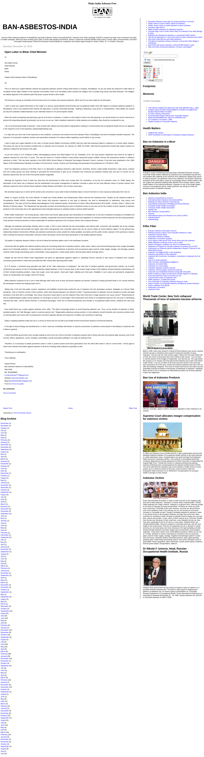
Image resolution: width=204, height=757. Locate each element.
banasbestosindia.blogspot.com (20, 381)
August (3, 452)
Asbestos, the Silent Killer (157, 264)
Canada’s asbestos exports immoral (161, 268)
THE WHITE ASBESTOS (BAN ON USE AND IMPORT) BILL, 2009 (173, 108)
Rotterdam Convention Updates (160, 239)
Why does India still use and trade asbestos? (165, 39)
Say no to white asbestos (157, 260)
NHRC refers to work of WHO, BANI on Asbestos (166, 23)
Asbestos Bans (154, 217)
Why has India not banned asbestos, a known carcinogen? (170, 47)
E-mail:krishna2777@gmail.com (16, 375)
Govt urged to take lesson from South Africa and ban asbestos (171, 240)
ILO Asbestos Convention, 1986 (160, 120)
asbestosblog (153, 219)
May (2, 435)
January (4, 442)
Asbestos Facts (154, 289)
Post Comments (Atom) (22, 413)
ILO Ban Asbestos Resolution (159, 114)
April (2, 438)
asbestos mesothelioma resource (160, 198)
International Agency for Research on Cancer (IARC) (168, 215)
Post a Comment (9, 393)
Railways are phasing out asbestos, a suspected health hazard (171, 35)
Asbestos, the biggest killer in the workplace (164, 252)
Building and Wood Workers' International (163, 202)
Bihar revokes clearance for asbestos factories (165, 29)
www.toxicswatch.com (20, 378)
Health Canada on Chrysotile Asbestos (162, 121)
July (2, 430)
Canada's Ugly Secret (156, 27)
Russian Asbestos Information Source (162, 231)
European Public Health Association (161, 206)
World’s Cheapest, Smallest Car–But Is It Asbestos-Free (169, 244)
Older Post (133, 408)
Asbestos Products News (157, 235)
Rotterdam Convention (156, 287)
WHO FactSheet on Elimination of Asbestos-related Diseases (171, 135)
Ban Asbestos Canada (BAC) (159, 212)
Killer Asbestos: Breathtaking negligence (163, 262)
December (4, 423)
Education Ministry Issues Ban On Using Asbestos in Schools (171, 22)
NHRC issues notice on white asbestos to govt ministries (169, 25)
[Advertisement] (31, 401)
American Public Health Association (161, 208)
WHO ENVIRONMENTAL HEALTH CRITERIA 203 (167, 118)
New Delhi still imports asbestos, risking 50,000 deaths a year (171, 45)
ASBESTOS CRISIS (155, 133)
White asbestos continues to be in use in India (165, 242)
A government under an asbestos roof (162, 278)
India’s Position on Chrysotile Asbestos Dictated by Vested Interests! (173, 283)
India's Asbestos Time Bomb (158, 285)
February (4, 440)
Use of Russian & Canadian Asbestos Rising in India (167, 281)
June (2, 433)
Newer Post (7, 408)
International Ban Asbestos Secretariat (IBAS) (165, 200)
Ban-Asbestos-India (40, 27)
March (3, 459)
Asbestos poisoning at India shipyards (162, 254)
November (4, 426)
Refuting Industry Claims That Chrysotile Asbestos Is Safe (170, 233)
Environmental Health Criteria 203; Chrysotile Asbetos (168, 116)
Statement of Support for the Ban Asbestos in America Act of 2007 (172, 246)
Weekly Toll (152, 210)
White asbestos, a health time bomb (161, 280)
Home (70, 408)
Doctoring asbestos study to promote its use (164, 276)
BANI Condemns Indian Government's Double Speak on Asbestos (173, 274)
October (4, 428)
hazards (151, 214)
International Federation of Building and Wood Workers (168, 204)
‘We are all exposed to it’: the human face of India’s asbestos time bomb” (175, 37)
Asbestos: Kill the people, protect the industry (165, 270)
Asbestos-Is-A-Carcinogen (158, 266)
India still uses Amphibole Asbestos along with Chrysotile (169, 272)
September (5, 449)
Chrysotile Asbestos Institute (158, 237)
